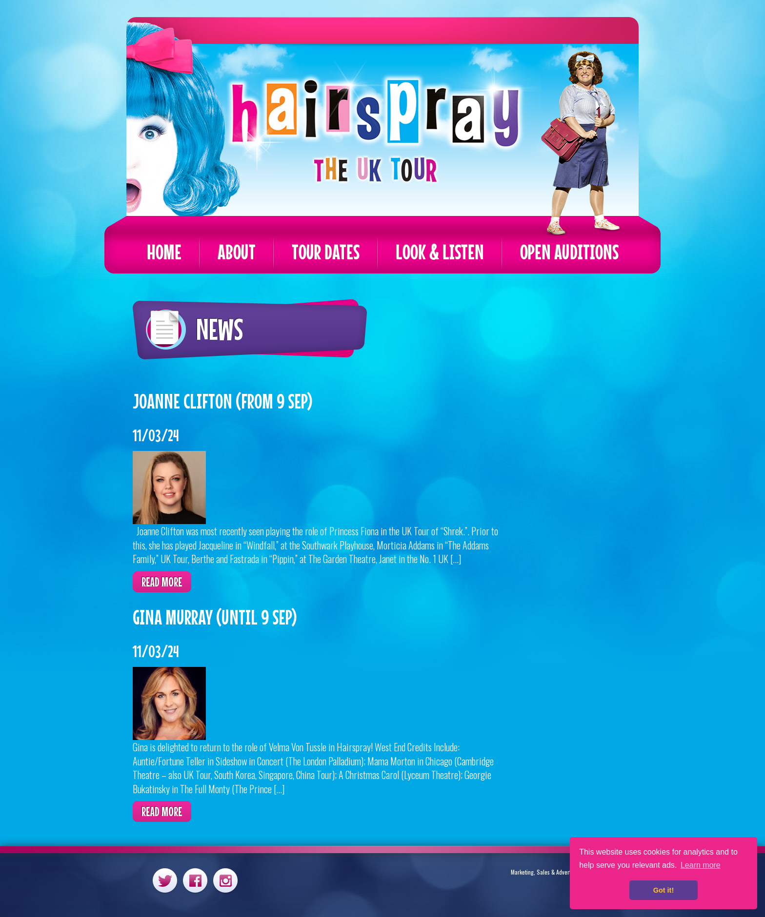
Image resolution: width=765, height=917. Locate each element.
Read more (161, 581)
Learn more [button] (701, 865)
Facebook (195, 880)
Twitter (165, 880)
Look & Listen (440, 252)
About (237, 252)
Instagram (225, 880)
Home (164, 252)
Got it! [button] (663, 890)
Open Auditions (569, 252)
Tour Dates (326, 252)
